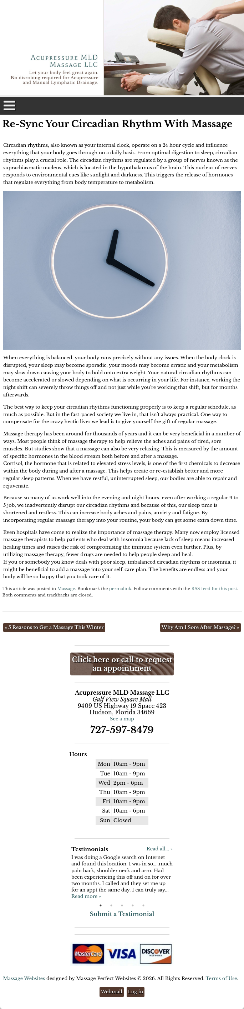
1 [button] (100, 905)
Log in (135, 992)
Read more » (86, 896)
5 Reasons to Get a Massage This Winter (54, 627)
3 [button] (122, 905)
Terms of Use (221, 978)
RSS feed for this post (214, 588)
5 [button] (143, 905)
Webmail (111, 992)
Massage (66, 588)
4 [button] (132, 905)
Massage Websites (24, 978)
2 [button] (111, 905)
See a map (122, 719)
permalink (120, 588)
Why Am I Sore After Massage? (200, 627)
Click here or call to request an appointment (122, 664)
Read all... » (160, 849)
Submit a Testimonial (122, 914)
